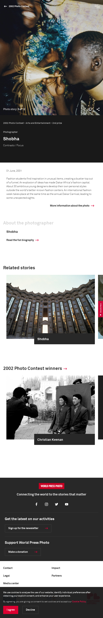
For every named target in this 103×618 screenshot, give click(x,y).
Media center (11, 583)
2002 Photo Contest (19, 6)
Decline (30, 610)
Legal (6, 575)
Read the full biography (20, 240)
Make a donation (18, 552)
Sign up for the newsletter (23, 528)
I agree (11, 610)
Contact (7, 568)
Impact (56, 568)
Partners (57, 575)
